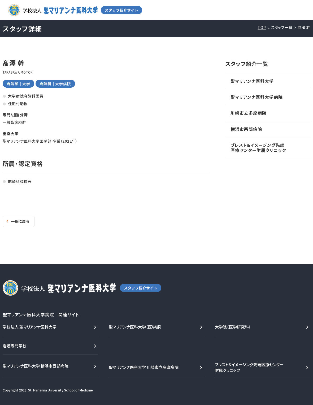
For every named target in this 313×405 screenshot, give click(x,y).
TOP (262, 27)
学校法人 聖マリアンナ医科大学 (29, 327)
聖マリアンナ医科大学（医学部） (135, 327)
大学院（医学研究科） (233, 327)
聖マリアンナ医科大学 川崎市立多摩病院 (144, 367)
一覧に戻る (20, 221)
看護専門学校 (15, 345)
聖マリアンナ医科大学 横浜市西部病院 (35, 366)
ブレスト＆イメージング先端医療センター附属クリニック (249, 367)
